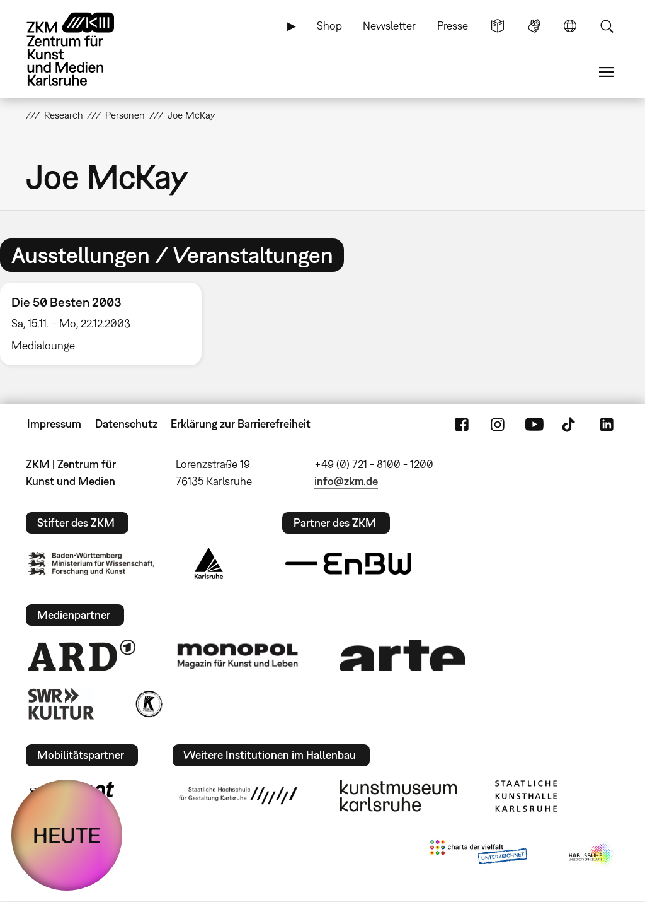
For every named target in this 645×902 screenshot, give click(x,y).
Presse (452, 25)
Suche (606, 25)
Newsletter (389, 25)
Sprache (570, 25)
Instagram (497, 423)
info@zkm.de (346, 481)
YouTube (534, 423)
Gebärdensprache (534, 25)
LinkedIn (606, 423)
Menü (606, 71)
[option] (106, 324)
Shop (329, 25)
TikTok (570, 423)
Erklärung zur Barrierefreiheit (241, 423)
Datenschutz (126, 423)
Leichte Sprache (497, 25)
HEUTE (67, 835)
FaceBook (461, 423)
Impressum (54, 423)
